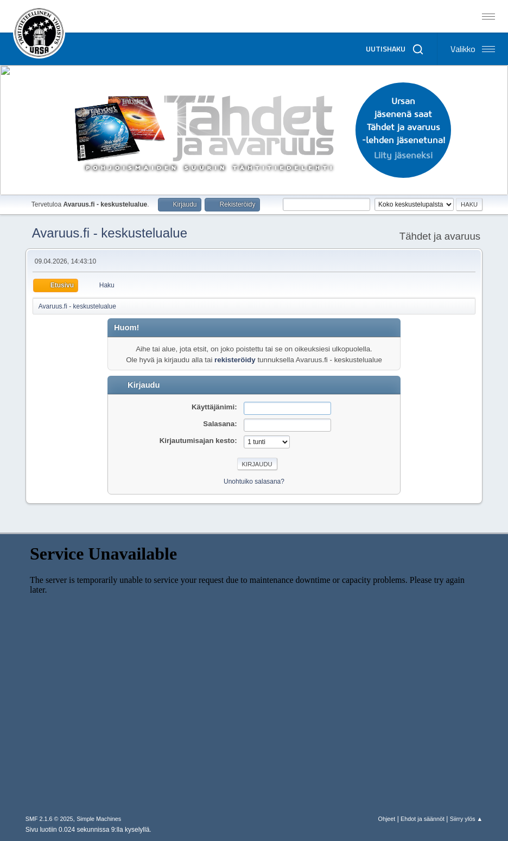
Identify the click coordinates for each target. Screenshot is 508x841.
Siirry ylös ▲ (466, 819)
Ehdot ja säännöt (422, 819)
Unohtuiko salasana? (254, 481)
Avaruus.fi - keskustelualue (109, 233)
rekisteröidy (235, 360)
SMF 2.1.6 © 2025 (49, 819)
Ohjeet (387, 819)
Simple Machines (99, 819)
